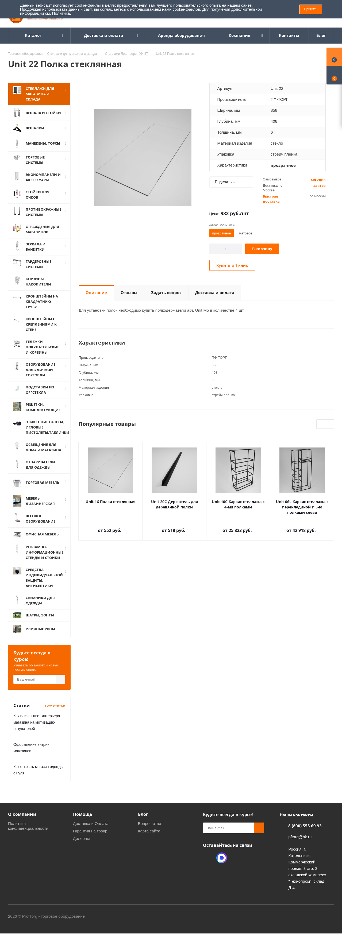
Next (329, 424)
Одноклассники (208, 857)
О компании (22, 814)
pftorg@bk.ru (300, 837)
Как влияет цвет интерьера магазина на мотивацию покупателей (36, 722)
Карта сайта (149, 831)
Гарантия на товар (90, 831)
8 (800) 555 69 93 (305, 825)
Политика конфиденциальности (28, 826)
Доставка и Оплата (91, 823)
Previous (321, 424)
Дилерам (81, 838)
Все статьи (55, 706)
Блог (143, 814)
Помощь (82, 814)
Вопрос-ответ (150, 823)
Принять (310, 9)
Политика (61, 13)
